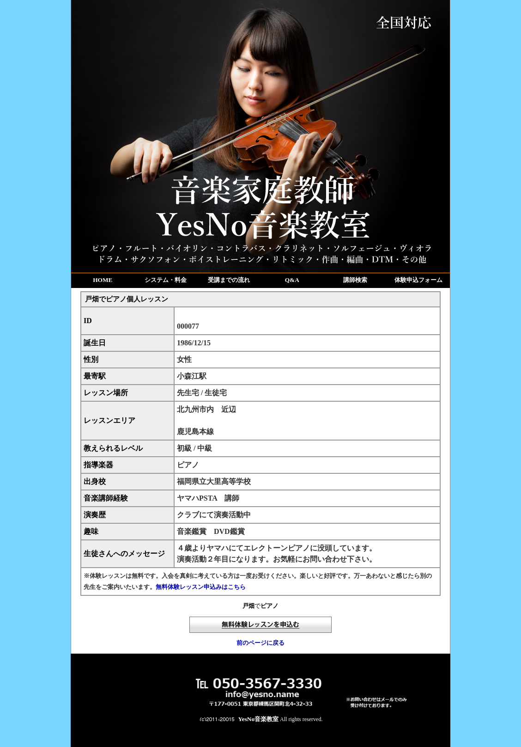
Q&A (292, 279)
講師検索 (355, 279)
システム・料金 (166, 279)
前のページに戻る (260, 642)
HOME (102, 279)
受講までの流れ (229, 279)
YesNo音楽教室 (258, 719)
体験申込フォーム (418, 279)
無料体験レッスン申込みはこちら (201, 586)
